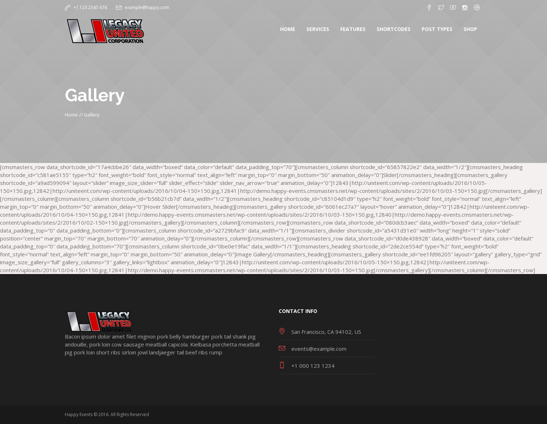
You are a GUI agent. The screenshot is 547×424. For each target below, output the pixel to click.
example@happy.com (147, 7)
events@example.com (318, 348)
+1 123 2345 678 (90, 7)
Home (71, 114)
